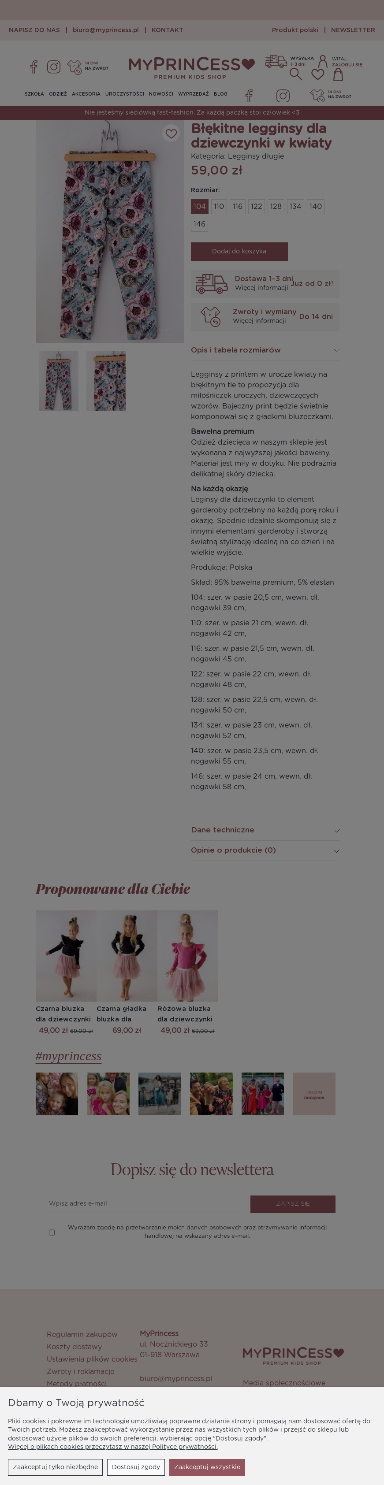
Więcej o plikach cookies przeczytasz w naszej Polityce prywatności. (113, 1447)
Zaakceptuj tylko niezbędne (55, 1467)
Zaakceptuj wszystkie (207, 1467)
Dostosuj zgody (136, 1467)
